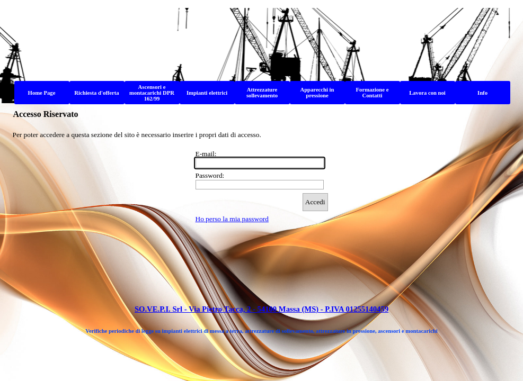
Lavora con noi (427, 93)
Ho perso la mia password (232, 219)
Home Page (42, 93)
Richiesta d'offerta (96, 93)
